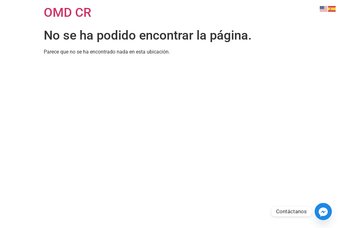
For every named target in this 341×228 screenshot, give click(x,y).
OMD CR (67, 12)
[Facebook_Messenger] (323, 211)
